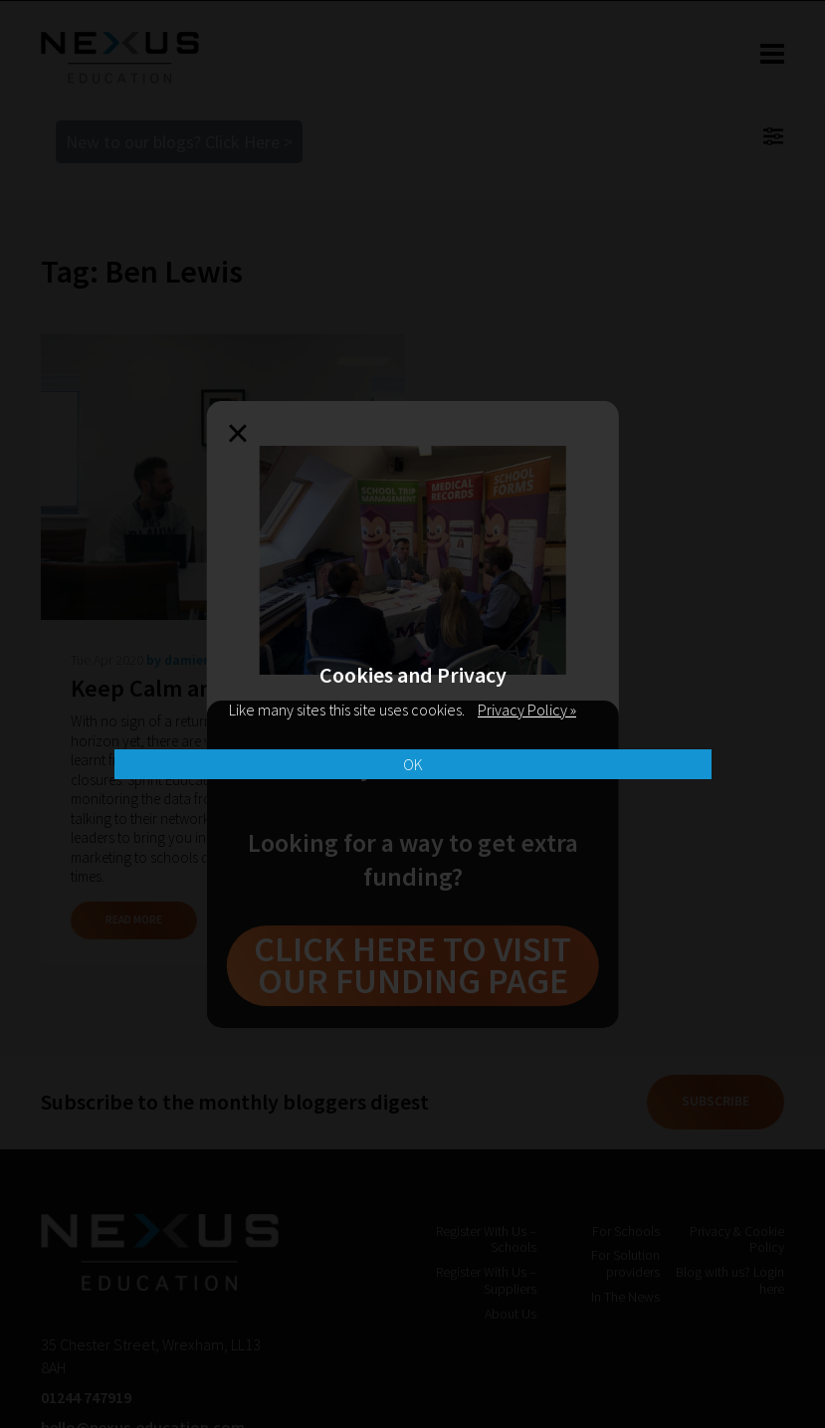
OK (413, 764)
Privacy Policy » (527, 709)
